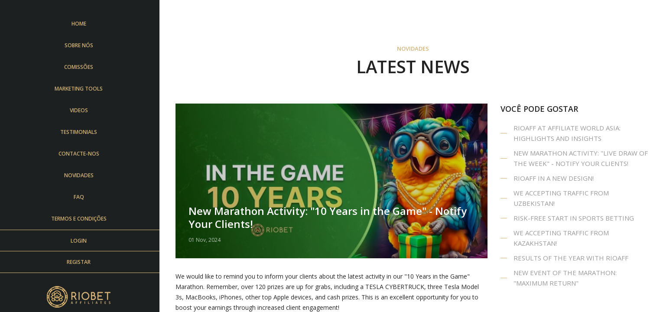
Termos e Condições (81, 218)
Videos (81, 110)
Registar (81, 262)
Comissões (81, 67)
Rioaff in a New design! (554, 178)
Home (81, 23)
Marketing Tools (81, 88)
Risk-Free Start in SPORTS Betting (574, 218)
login (81, 240)
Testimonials (81, 132)
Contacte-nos (81, 153)
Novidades (81, 175)
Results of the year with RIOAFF (571, 258)
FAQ (81, 197)
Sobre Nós (81, 45)
